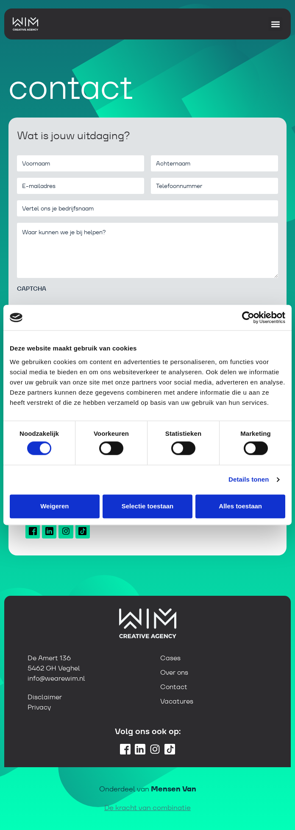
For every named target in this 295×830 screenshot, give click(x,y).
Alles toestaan (240, 506)
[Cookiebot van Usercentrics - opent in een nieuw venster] (248, 317)
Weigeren (54, 506)
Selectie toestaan (148, 506)
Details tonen (248, 479)
